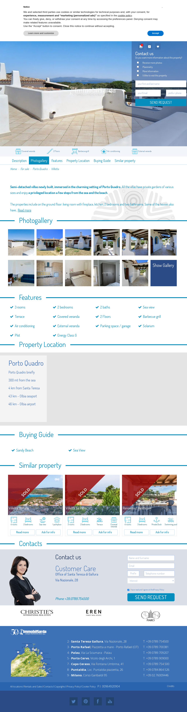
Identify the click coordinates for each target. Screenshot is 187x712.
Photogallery (39, 160)
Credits (170, 686)
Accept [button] (155, 33)
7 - (78, 664)
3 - (78, 647)
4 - (73, 653)
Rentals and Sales (33, 686)
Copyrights (59, 686)
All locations (16, 686)
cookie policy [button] (125, 15)
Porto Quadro (40, 169)
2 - (85, 641)
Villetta (55, 169)
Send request (161, 102)
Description (19, 160)
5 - (78, 658)
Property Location (78, 160)
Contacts (48, 686)
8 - (76, 670)
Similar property (125, 160)
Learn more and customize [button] (41, 33)
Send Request (151, 597)
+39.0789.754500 (77, 598)
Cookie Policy (89, 686)
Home (13, 169)
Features (56, 160)
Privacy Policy (158, 589)
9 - (74, 675)
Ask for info (48, 532)
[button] (162, 7)
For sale (24, 169)
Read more (24, 210)
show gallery (163, 265)
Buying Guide (102, 160)
